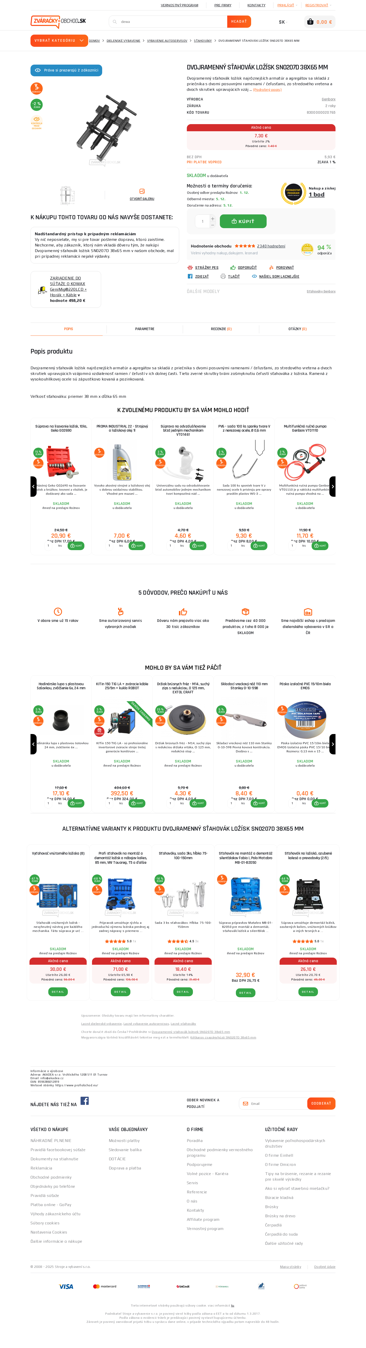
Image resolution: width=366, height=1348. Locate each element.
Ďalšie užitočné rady (284, 1263)
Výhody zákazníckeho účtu (55, 1234)
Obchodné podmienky (51, 1197)
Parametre (145, 329)
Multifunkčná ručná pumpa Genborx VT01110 (305, 429)
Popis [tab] (68, 329)
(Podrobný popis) (270, 89)
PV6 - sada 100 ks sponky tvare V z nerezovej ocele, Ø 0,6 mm (244, 429)
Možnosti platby (124, 1161)
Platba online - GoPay (50, 1225)
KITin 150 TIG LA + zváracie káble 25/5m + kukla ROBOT (122, 697)
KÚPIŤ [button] (78, 556)
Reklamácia (41, 1188)
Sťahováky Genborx (319, 291)
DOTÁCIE (117, 1179)
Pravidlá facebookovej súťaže (57, 1170)
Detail (58, 1012)
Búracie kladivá (279, 1217)
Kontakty (256, 5)
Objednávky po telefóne (52, 1206)
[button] (75, 556)
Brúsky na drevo (280, 1236)
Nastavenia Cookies (48, 1252)
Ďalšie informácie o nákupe (56, 1261)
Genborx (329, 99)
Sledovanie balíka (125, 1170)
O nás (192, 1221)
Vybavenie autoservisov (167, 40)
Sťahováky (203, 40)
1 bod (317, 194)
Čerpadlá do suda (281, 1254)
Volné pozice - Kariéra (207, 1194)
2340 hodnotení (271, 246)
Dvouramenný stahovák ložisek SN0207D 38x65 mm (191, 1052)
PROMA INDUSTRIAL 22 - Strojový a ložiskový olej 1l (122, 429)
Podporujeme (199, 1184)
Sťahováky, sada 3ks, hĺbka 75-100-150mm (183, 876)
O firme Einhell (279, 1175)
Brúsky (271, 1227)
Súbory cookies (44, 1243)
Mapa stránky (289, 1287)
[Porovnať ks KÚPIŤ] (47, 556)
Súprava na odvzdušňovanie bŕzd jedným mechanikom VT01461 (183, 431)
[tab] (221, 329)
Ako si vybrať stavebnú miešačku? (297, 1208)
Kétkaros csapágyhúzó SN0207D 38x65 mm (223, 1058)
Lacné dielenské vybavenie (101, 1044)
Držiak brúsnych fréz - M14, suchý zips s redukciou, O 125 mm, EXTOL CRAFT (183, 699)
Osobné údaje (324, 1287)
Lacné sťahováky (183, 1044)
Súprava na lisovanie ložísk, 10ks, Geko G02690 (61, 429)
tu (232, 1325)
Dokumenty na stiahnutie (54, 1179)
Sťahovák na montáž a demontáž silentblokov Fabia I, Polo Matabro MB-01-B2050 (245, 878)
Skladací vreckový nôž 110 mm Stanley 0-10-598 (244, 697)
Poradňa (195, 1161)
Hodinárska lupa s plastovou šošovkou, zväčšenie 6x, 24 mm (61, 697)
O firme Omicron (280, 1184)
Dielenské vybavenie (124, 40)
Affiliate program (203, 1239)
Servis (192, 1203)
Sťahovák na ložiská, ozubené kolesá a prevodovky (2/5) (308, 876)
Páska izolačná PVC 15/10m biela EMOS (305, 697)
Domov (94, 40)
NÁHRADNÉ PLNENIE (50, 1161)
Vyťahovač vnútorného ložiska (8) (58, 873)
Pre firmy (223, 5)
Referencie (197, 1212)
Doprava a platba (125, 1188)
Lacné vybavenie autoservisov (146, 1044)
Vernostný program (179, 5)
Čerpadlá (273, 1245)
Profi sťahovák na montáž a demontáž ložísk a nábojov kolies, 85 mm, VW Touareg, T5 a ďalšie (120, 878)
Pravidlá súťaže (44, 1215)
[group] (61, 492)
